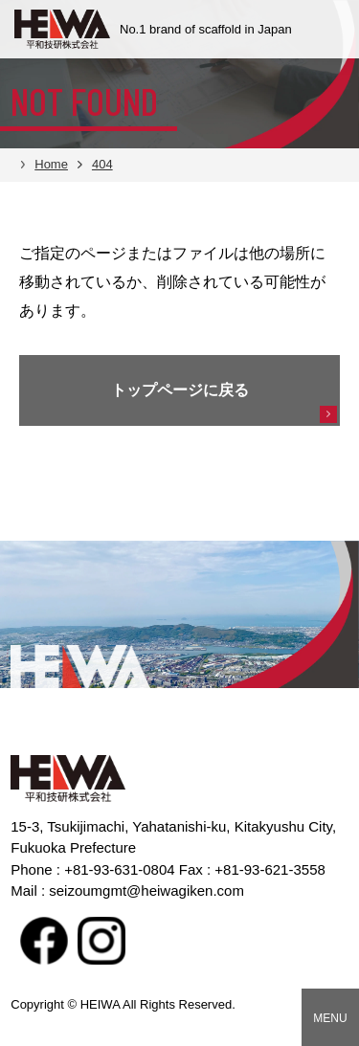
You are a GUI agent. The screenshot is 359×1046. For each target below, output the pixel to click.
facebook (44, 941)
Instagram (101, 941)
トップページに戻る (180, 390)
